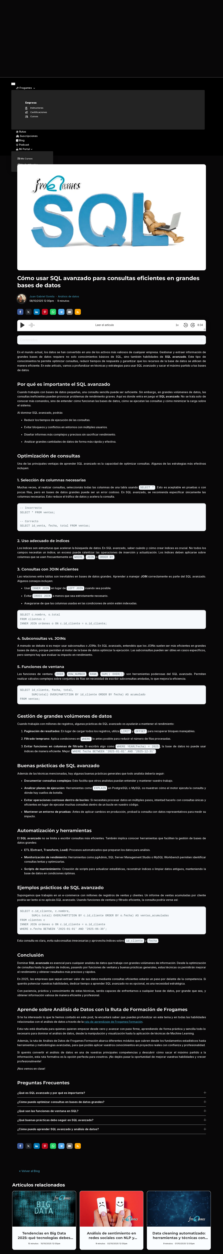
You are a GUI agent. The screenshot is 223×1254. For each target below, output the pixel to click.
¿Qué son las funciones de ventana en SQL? (47, 1106)
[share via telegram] (61, 310)
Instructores (34, 108)
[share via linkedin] (37, 310)
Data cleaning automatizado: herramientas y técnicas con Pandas (178, 1233)
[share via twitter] (28, 310)
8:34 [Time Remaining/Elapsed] (199, 324)
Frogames (23, 88)
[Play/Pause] (22, 324)
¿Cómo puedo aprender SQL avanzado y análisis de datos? (58, 1124)
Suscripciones (25, 136)
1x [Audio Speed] (174, 324)
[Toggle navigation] (13, 84)
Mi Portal (22, 148)
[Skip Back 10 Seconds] (183, 324)
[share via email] (70, 310)
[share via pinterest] (45, 310)
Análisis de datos (68, 295)
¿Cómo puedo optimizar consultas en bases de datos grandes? (60, 1097)
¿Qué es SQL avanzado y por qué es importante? (51, 1088)
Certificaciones (36, 112)
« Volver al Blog (29, 1166)
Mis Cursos (25, 158)
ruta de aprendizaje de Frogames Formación (113, 1017)
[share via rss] (78, 310)
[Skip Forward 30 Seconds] (190, 324)
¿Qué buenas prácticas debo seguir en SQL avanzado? (55, 1115)
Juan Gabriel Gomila (42, 295)
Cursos (31, 116)
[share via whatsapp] (53, 310)
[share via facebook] (20, 310)
